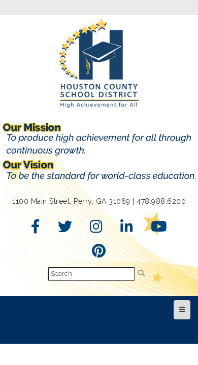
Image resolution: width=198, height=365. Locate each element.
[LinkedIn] (127, 229)
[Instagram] (96, 229)
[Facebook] (35, 229)
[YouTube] (159, 229)
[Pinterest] (99, 253)
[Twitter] (65, 229)
